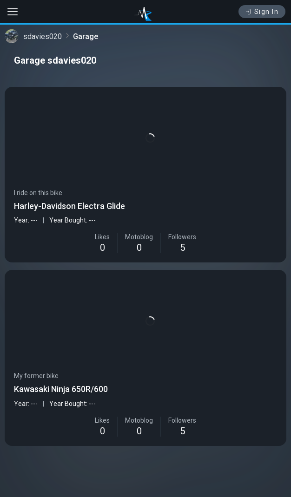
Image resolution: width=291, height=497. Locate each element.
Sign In (261, 11)
